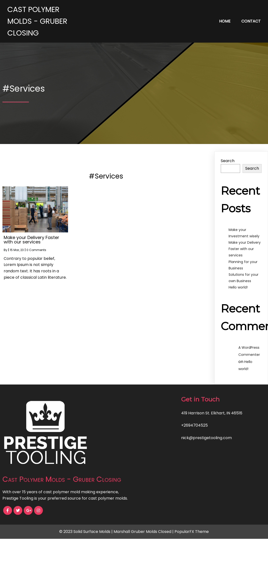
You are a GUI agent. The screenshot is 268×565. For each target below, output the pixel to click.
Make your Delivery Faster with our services (245, 249)
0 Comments (36, 250)
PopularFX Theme (192, 531)
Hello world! (238, 287)
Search (227, 161)
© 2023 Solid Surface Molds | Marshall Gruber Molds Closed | (117, 531)
